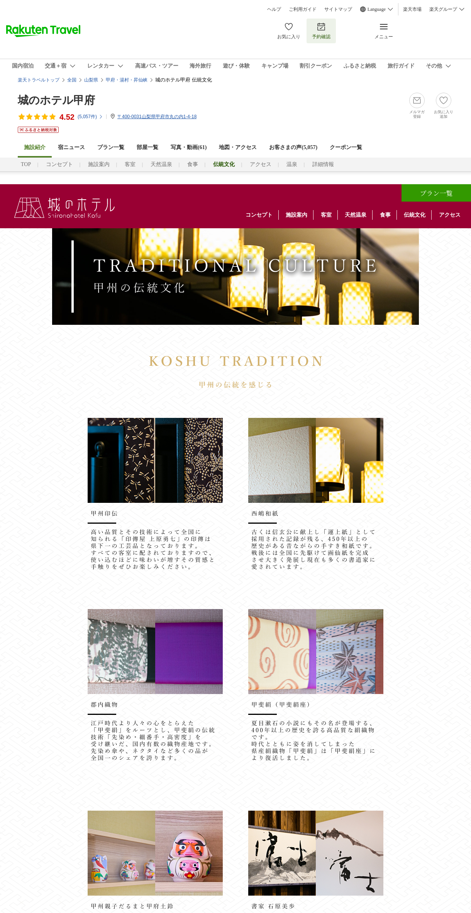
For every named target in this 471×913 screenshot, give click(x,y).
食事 (192, 164)
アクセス (260, 164)
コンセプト (59, 164)
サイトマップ (338, 9)
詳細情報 (323, 164)
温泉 (291, 164)
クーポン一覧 (346, 147)
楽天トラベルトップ (38, 80)
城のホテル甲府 (56, 100)
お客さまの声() (293, 147)
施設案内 (99, 164)
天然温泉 (161, 164)
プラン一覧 (110, 147)
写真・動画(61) (189, 147)
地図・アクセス (238, 147)
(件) (90, 116)
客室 (130, 164)
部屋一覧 (147, 147)
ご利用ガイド (303, 9)
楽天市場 (412, 9)
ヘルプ (274, 9)
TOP (26, 164)
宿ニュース (71, 147)
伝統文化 (414, 215)
